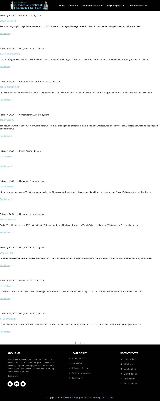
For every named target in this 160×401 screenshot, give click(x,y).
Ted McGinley (7, 120)
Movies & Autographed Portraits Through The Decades (88, 397)
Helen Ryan (6, 156)
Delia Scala (6, 286)
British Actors (25, 15)
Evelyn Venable (8, 219)
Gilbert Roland (130, 374)
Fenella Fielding (131, 384)
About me (73, 5)
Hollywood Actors (27, 48)
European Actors (27, 280)
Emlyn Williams (8, 20)
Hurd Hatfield (130, 359)
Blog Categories (116, 5)
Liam (37, 15)
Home (61, 5)
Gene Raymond (8, 319)
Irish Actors (45, 81)
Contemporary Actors (29, 81)
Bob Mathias (6, 252)
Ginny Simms (6, 186)
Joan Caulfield (130, 369)
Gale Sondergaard (10, 54)
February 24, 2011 (8, 15)
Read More (13, 376)
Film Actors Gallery (92, 5)
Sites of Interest (137, 5)
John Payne (129, 364)
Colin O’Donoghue (10, 87)
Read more (6, 33)
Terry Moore (129, 379)
